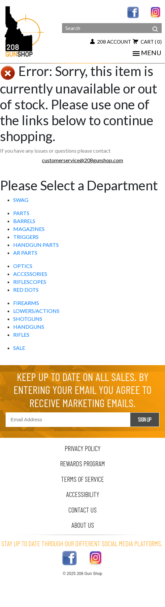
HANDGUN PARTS (36, 245)
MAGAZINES (29, 229)
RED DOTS (26, 289)
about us (82, 525)
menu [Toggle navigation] (147, 52)
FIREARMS (26, 303)
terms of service (82, 479)
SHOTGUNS (27, 319)
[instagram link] (156, 12)
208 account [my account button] (110, 42)
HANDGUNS (28, 326)
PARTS (21, 213)
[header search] (155, 23)
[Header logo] (24, 31)
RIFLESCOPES (29, 282)
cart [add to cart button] (147, 42)
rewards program (82, 463)
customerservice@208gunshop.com (82, 160)
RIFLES (21, 334)
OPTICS (22, 266)
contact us (82, 510)
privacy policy (83, 448)
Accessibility (82, 494)
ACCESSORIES (30, 274)
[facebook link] (133, 12)
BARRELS (24, 221)
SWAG (20, 200)
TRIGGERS (26, 237)
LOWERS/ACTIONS (36, 311)
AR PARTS (25, 252)
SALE (19, 348)
